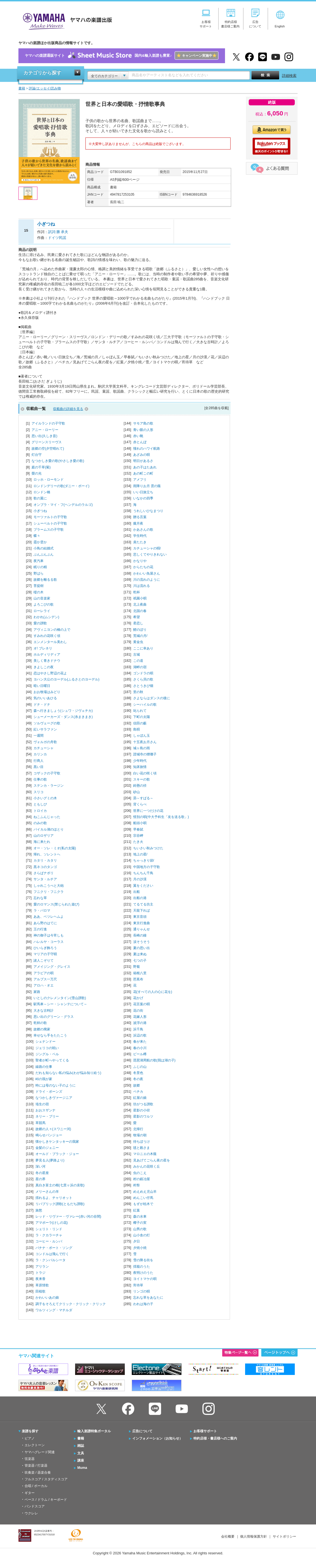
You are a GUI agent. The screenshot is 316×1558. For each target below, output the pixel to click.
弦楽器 (30, 1459)
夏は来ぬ (140, 954)
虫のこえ (140, 1173)
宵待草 (138, 1285)
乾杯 (136, 592)
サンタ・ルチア (45, 879)
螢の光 (37, 473)
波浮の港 (140, 1023)
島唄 (136, 729)
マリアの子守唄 (45, 954)
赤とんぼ (140, 442)
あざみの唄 (141, 455)
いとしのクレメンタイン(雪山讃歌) (59, 998)
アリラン (42, 1266)
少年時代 (140, 761)
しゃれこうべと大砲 (48, 886)
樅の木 (38, 592)
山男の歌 (140, 1229)
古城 (136, 654)
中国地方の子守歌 (146, 867)
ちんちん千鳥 (143, 873)
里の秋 (138, 692)
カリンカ (40, 754)
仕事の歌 (40, 779)
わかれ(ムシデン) (46, 617)
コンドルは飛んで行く (52, 1254)
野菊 (136, 967)
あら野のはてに (45, 923)
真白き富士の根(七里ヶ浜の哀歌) (60, 1185)
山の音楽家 (41, 598)
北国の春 (140, 611)
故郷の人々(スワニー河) (53, 1129)
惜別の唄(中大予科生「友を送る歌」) (161, 817)
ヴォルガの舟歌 (45, 742)
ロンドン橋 (41, 492)
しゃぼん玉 (141, 735)
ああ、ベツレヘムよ (48, 917)
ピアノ (30, 1438)
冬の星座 (42, 1173)
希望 (136, 617)
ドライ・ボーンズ (48, 1092)
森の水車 (140, 1216)
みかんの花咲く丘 (146, 1166)
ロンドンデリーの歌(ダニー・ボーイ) (61, 486)
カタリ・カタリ (45, 860)
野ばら (38, 573)
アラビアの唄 (43, 973)
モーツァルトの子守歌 (50, 517)
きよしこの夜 (43, 667)
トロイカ (40, 811)
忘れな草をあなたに (148, 1297)
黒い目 (38, 767)
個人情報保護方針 (253, 1536)
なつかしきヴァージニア (53, 1098)
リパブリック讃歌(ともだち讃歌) (60, 1204)
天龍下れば (141, 910)
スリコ (38, 792)
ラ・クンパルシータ (50, 1260)
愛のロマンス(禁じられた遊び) (56, 904)
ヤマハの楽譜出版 (65, 20)
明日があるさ (143, 461)
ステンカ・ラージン (48, 786)
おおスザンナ (45, 1110)
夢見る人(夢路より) (49, 1160)
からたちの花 (143, 567)
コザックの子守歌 (46, 773)
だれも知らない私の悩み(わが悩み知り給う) (68, 1073)
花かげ (138, 998)
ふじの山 (140, 1067)
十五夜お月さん (145, 742)
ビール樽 (140, 1054)
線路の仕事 (43, 1067)
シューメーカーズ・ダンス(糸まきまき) (63, 717)
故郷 (136, 1085)
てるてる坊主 (143, 904)
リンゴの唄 (141, 1291)
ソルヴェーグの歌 (46, 723)
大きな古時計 (43, 1010)
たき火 (138, 842)
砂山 (136, 792)
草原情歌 (42, 1285)
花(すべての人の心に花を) (152, 992)
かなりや (140, 561)
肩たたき (140, 542)
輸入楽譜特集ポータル (94, 1431)
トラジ (40, 1273)
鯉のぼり (140, 630)
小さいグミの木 (45, 798)
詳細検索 (289, 75)
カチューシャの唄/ (147, 548)
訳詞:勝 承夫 (58, 232)
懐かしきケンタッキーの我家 (57, 1142)
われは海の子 (143, 1304)
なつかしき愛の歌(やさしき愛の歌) (58, 461)
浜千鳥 (138, 1029)
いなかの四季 (143, 498)
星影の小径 (141, 1110)
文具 (80, 1453)
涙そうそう (141, 942)
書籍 (80, 1438)
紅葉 (136, 1210)
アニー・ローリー (45, 430)
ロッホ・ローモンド (48, 480)
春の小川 (140, 1048)
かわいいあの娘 (47, 1297)
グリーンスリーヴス (47, 442)
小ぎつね (40, 511)
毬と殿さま (141, 1148)
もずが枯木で (143, 1204)
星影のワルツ (143, 1116)
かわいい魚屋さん (146, 573)
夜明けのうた (143, 1273)
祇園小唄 (140, 598)
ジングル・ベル (47, 1054)
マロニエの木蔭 (145, 1154)
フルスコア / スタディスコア (46, 1479)
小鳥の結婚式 (43, 548)
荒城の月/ (140, 636)
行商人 (38, 761)
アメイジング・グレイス (51, 967)
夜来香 (40, 1279)
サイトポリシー (284, 1536)
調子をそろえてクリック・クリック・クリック (70, 1304)
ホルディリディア (46, 654)
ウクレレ (31, 1513)
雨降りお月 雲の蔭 (147, 486)
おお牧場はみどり (46, 692)
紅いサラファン (45, 729)
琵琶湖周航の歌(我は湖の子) (154, 1060)
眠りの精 (40, 567)
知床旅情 (140, 767)
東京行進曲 (141, 923)
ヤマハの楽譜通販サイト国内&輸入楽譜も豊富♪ (121, 55)
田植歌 (40, 1291)
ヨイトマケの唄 (145, 1279)
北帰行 (138, 1129)
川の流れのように (146, 580)
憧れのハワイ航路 (146, 448)
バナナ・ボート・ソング (53, 1248)
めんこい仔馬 (143, 1198)
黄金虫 (138, 642)
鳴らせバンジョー (48, 1135)
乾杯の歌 (40, 1023)
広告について (142, 1431)
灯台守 (37, 455)
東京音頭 (140, 917)
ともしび (40, 804)
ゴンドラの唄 (143, 673)
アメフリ (140, 480)
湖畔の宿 (140, 667)
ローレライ (41, 611)
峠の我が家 (43, 1079)
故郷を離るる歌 (45, 580)
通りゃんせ (141, 929)
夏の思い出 (141, 948)
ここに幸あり (143, 648)
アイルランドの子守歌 (48, 423)
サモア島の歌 (143, 423)
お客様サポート (205, 1431)
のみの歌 (40, 823)
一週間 (38, 735)
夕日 (136, 1241)
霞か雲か (40, 542)
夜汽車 (38, 561)
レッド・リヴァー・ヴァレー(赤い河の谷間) (68, 1216)
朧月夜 (138, 523)
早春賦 (138, 829)
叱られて (140, 711)
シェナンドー (45, 1042)
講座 (80, 1460)
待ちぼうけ (141, 1142)
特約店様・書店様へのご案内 (215, 1438)
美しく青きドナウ (46, 661)
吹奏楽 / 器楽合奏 (38, 1472)
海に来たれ (41, 842)
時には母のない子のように (55, 1085)
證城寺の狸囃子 (145, 754)
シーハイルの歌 (145, 704)
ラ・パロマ (41, 910)
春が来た (140, 1042)
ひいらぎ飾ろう (45, 948)
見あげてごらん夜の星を (151, 1160)
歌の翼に (40, 498)
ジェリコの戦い (47, 1048)
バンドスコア (35, 1506)
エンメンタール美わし (50, 642)
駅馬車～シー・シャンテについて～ (60, 1004)
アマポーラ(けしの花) (51, 1223)
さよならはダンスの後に (151, 698)
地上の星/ (140, 854)
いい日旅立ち (143, 492)
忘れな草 (40, 898)
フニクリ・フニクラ (48, 892)
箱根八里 (140, 973)
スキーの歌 (141, 779)
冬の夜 (138, 1079)
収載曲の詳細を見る (68, 409)
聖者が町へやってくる (52, 1060)
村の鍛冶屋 (141, 1179)
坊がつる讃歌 (143, 1104)
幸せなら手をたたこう (50, 1035)
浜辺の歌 (140, 1035)
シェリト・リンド (48, 1229)
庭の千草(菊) (41, 467)
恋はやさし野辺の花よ (50, 673)
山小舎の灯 (141, 1235)
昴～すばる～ (143, 798)
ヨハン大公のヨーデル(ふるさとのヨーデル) (66, 679)
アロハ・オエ (43, 985)
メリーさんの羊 (47, 1192)
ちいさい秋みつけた (148, 848)
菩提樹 (38, 586)
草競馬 (40, 1123)
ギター (30, 1493)
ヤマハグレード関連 (40, 1452)
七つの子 (140, 960)
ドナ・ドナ (41, 704)
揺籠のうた (141, 1266)
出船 (136, 892)
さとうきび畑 (143, 686)
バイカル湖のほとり (48, 829)
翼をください (143, 886)
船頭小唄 (140, 823)
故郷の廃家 (41, 1029)
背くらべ (140, 804)
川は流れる (141, 586)
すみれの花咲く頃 (46, 636)
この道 (138, 661)
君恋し (138, 623)
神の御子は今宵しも (48, 935)
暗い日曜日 (41, 686)
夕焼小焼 (140, 1248)
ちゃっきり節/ (143, 860)
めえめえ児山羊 (145, 1192)
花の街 (138, 1010)
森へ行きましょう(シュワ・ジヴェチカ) (63, 711)
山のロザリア (43, 836)
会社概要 (227, 1536)
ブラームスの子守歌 (48, 530)
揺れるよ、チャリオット (53, 1198)
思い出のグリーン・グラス (53, 1017)
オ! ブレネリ (42, 648)
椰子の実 (140, 1223)
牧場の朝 (140, 1135)
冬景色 (138, 1073)
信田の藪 (140, 723)
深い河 (40, 1166)
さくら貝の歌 (143, 679)
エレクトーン (35, 1445)
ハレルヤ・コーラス (48, 942)
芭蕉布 (138, 979)
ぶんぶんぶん (43, 554)
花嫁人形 (140, 1017)
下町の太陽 (141, 717)
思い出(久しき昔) (44, 436)
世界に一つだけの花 (148, 811)
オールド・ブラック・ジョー (57, 1154)
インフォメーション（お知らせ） (157, 1438)
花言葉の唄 (141, 1004)
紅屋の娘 (140, 1098)
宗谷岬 (138, 836)
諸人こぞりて (43, 960)
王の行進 (40, 929)
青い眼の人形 (143, 430)
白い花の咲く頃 (145, 773)
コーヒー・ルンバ (48, 1241)
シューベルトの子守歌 (50, 523)
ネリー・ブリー (47, 1116)
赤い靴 (138, 436)
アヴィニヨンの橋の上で (51, 630)
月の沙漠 (140, 879)
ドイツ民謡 (57, 238)
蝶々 (36, 536)
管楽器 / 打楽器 (36, 1465)
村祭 (136, 1185)
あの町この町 (143, 473)
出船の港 (140, 898)
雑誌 (80, 1446)
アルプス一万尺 (45, 979)
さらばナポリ (43, 873)
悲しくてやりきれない (150, 554)
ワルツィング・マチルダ (53, 1310)
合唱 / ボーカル (36, 1486)
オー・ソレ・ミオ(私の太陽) (54, 848)
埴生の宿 (42, 1104)
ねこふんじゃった (46, 817)
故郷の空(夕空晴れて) (48, 448)
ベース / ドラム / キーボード (46, 1500)
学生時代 (140, 536)
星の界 (40, 1179)
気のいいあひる (45, 698)
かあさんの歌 (143, 530)
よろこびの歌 (43, 604)
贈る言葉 (140, 517)
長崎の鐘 (140, 935)
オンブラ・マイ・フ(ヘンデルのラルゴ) (63, 505)
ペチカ (138, 1092)
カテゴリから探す (42, 72)
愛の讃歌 (40, 623)
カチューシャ (43, 748)
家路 (36, 992)
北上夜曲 (140, 604)
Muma (82, 1468)
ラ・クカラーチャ (48, 1235)
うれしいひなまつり (148, 511)
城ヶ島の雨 (141, 748)
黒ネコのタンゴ (45, 867)
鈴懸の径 (140, 786)
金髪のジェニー (47, 1148)
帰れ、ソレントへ (46, 854)
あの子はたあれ (145, 467)
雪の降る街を (143, 1260)
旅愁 (38, 1210)
